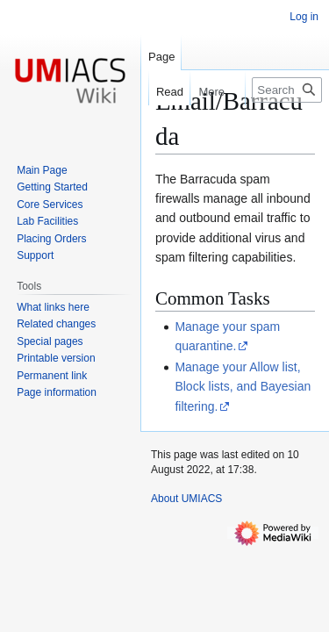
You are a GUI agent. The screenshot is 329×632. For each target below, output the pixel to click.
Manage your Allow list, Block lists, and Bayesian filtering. (243, 386)
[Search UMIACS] (287, 90)
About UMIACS (186, 498)
